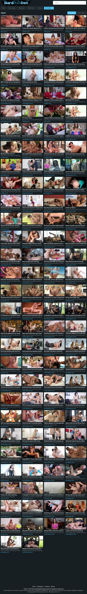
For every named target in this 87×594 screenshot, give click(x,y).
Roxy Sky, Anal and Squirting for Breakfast (76, 279)
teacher (46, 137)
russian (63, 66)
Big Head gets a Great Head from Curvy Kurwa (11, 548)
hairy (29, 353)
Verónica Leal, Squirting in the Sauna (32, 315)
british (57, 30)
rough (70, 155)
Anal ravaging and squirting (30, 261)
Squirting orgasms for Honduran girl (54, 333)
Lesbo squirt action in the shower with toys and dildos (11, 477)
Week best (22, 8)
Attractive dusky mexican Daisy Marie (11, 279)
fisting (76, 407)
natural (83, 84)
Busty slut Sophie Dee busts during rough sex (76, 154)
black (26, 66)
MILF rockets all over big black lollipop (11, 82)
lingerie (84, 514)
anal (73, 30)
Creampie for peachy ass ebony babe (54, 315)
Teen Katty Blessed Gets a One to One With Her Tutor (11, 441)
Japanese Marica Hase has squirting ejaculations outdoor (54, 118)
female (3, 371)
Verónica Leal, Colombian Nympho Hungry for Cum (32, 423)
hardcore (57, 66)
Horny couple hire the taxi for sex (75, 315)
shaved (84, 281)
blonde (53, 30)
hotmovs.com (48, 426)
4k (44, 48)
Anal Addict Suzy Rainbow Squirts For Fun (32, 351)
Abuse (53, 586)
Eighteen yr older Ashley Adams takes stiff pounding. (54, 100)
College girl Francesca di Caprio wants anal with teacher (54, 136)
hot (2, 425)
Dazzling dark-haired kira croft (53, 207)
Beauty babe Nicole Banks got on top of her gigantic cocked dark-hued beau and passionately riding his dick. (11, 28)
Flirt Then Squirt (27, 118)
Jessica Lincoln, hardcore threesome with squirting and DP (32, 171)
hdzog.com (4, 31)
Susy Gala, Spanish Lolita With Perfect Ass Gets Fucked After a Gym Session (32, 513)
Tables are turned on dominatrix (32, 548)
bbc (47, 173)
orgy (2, 335)
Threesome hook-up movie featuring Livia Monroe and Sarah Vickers (54, 154)
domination (33, 550)
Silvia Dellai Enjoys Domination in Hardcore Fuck (54, 387)
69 (70, 317)
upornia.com (4, 372)
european (54, 84)
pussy (63, 353)
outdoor (52, 119)
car (83, 173)
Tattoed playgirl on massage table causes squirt (54, 423)
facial (12, 30)
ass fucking (19, 191)
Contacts (47, 586)
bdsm (27, 371)
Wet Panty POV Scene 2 (72, 100)
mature (3, 407)
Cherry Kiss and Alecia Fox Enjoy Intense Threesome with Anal (54, 64)
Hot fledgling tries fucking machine (11, 189)
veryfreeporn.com (6, 67)
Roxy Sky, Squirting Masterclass (53, 405)
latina (24, 155)
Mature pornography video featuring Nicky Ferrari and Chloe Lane (76, 513)
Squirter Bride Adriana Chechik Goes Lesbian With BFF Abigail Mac (11, 225)
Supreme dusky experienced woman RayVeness (32, 297)
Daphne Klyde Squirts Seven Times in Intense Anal (11, 459)
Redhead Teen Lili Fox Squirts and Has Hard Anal (54, 441)
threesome (25, 173)
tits (9, 30)
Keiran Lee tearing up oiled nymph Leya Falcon (54, 28)
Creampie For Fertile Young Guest (54, 297)
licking (73, 263)
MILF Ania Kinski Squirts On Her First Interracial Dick (54, 243)
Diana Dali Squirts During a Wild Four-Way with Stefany (76, 441)
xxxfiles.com (25, 31)
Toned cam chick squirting (9, 495)
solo (19, 407)
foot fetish (21, 173)
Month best (31, 8)
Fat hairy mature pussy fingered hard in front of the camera (11, 405)
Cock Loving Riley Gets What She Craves (11, 118)
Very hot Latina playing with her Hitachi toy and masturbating (11, 423)
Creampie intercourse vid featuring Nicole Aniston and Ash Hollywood (11, 171)
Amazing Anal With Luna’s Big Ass (54, 261)
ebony (46, 317)
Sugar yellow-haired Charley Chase (76, 459)
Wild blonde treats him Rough (74, 261)
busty (32, 209)
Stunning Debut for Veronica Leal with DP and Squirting (11, 513)
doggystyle (37, 66)
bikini (77, 245)
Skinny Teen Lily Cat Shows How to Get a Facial (76, 423)
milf (86, 227)
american (3, 227)
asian (61, 119)
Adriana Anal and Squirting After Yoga (11, 64)
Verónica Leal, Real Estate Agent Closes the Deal (11, 207)
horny (2, 263)
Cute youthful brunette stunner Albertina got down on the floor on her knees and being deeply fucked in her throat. (32, 46)
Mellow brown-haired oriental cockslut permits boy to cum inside (32, 225)
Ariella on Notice (71, 207)
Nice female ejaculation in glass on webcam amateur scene (11, 369)
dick (2, 30)
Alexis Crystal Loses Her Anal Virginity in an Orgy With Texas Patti (76, 225)
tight (13, 496)
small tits (21, 389)
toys (10, 478)
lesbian (53, 227)
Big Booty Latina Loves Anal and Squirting (32, 387)
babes (54, 496)
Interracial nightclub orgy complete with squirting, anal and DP (11, 333)
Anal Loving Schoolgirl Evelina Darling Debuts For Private (32, 279)
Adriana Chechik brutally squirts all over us (54, 46)
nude (55, 425)
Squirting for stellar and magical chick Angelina (76, 28)
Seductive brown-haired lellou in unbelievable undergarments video (76, 369)
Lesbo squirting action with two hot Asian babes (54, 495)
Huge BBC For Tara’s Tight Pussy (32, 459)
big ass (6, 30)
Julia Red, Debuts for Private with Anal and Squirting (76, 333)
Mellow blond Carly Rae (73, 477)
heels (60, 84)
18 (1, 191)
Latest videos (81, 13)
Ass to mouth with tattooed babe (75, 171)
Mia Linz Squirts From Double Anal (76, 243)
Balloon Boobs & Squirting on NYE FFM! (32, 64)
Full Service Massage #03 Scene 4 (76, 82)
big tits (29, 30)
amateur (3, 48)
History (40, 8)
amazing (3, 299)
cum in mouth (15, 119)
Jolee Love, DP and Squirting (74, 530)
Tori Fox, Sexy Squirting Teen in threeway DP (32, 405)
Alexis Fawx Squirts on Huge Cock (32, 207)
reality (60, 371)
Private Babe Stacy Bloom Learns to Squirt (76, 405)
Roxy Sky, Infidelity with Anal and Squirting (11, 351)
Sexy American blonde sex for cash (54, 477)
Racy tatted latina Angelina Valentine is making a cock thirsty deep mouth (32, 154)
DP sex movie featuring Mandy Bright (54, 189)
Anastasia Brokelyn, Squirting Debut (54, 82)
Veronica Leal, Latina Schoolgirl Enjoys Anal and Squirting (11, 100)
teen (69, 461)
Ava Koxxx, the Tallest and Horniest (54, 513)
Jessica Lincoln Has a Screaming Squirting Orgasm (11, 387)
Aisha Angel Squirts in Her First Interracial (54, 171)
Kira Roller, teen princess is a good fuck (32, 477)
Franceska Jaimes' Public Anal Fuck (11, 243)
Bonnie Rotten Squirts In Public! (75, 189)
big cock (3, 119)
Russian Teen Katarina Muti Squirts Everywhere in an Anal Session (11, 136)
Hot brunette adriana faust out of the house (76, 495)
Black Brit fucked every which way (32, 530)
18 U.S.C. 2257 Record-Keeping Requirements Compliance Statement (43, 589)
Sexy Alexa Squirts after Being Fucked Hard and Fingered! (32, 189)
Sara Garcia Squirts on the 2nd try (11, 46)
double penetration (13, 335)
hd (64, 30)
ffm (53, 66)
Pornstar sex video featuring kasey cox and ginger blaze (54, 225)
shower (7, 478)
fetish (85, 30)
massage (38, 317)
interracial (17, 30)
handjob (37, 119)
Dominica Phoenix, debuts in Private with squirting (32, 100)
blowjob (36, 30)
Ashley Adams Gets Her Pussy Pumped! (76, 46)
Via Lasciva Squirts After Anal (31, 441)
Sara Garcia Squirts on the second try (76, 64)
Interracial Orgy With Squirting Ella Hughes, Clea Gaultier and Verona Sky (76, 351)
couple (67, 317)
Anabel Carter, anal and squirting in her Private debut (54, 459)
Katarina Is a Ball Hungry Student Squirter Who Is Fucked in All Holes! (54, 369)
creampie (34, 84)
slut (67, 155)
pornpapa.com (26, 67)
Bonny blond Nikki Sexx (72, 297)
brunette (13, 48)
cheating (54, 299)
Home (3, 8)
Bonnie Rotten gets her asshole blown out (32, 136)
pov (81, 30)
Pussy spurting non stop (29, 82)
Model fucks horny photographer (11, 261)
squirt (61, 30)
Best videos (12, 8)
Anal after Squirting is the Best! (53, 351)
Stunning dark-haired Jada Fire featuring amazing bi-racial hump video (11, 297)
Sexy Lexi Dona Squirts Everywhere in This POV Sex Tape (32, 369)
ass (79, 84)
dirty (10, 496)
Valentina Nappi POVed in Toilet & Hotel (32, 243)
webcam (8, 371)
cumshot (41, 30)
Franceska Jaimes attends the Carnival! (32, 28)
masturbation (59, 227)
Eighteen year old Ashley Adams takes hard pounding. (76, 136)
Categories (40, 586)
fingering (82, 102)
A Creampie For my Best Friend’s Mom (11, 315)
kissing (43, 66)
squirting (24, 102)
